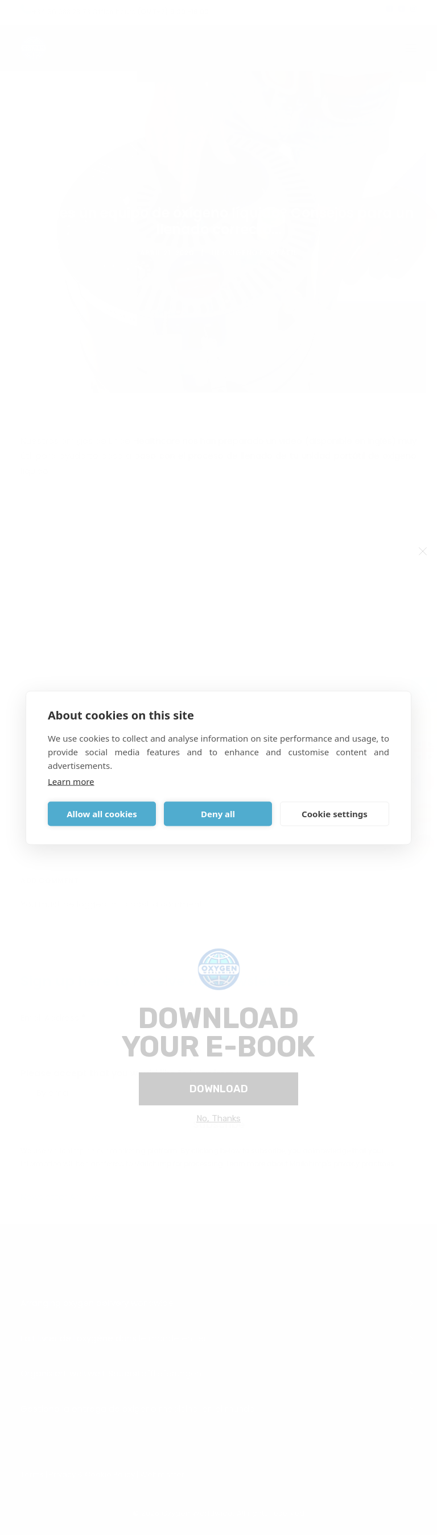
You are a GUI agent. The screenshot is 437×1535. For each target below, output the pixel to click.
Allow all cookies (102, 814)
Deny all (218, 814)
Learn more (71, 781)
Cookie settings (335, 814)
